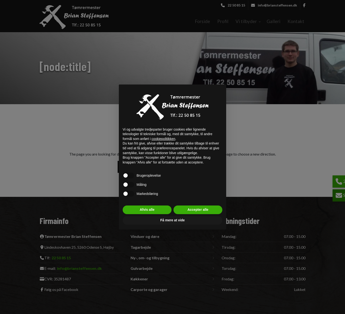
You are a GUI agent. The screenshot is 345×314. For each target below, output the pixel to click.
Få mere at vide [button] (172, 220)
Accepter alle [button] (197, 209)
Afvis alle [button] (147, 209)
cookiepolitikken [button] (163, 139)
